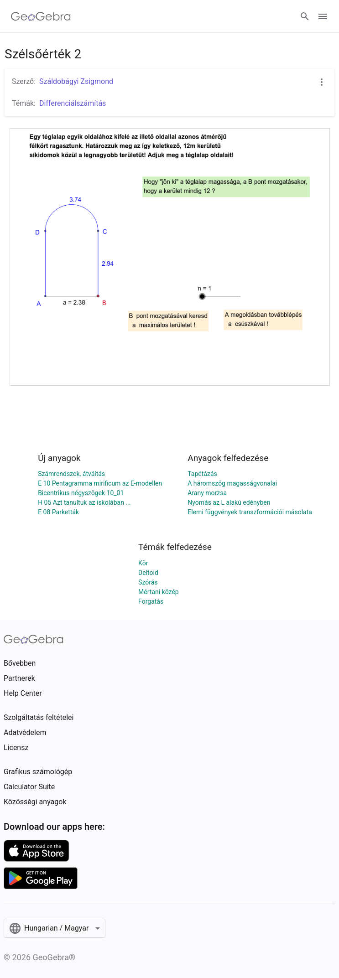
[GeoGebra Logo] (41, 16)
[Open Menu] (322, 16)
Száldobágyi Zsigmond (76, 81)
